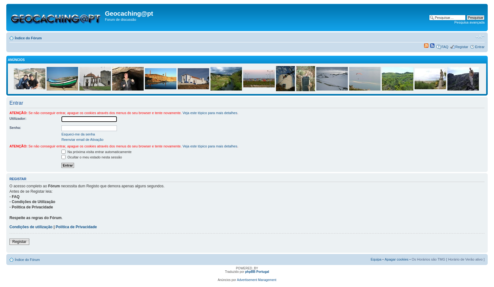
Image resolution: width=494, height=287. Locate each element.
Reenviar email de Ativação (82, 139)
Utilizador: (17, 118)
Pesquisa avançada (469, 22)
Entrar (480, 47)
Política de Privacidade (76, 227)
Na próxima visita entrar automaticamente (96, 152)
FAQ (444, 47)
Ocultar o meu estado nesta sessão (91, 157)
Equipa (375, 259)
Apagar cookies (397, 259)
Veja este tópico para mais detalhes (209, 113)
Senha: (15, 128)
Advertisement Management (256, 280)
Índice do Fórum (28, 38)
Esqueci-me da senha (78, 134)
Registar (461, 47)
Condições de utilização (31, 227)
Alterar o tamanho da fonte (480, 37)
